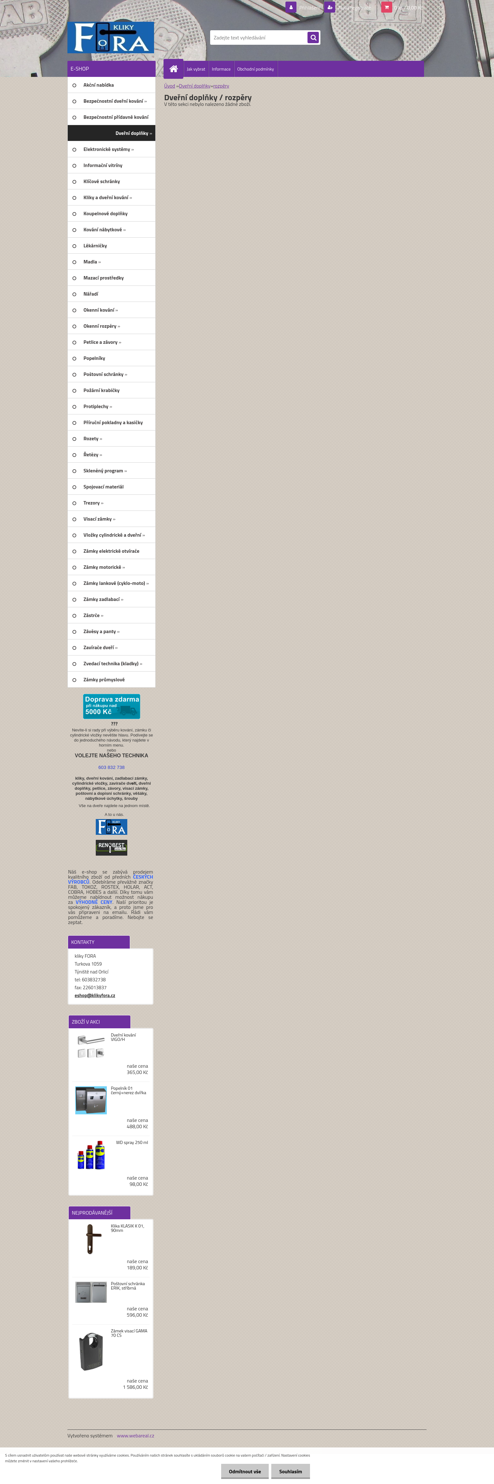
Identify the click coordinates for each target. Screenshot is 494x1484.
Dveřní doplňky (194, 86)
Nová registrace (354, 7)
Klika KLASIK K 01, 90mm (127, 1228)
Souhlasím (290, 1471)
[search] (313, 38)
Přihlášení (309, 7)
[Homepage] (176, 69)
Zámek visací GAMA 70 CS (129, 1333)
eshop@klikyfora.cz (95, 995)
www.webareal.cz (135, 1435)
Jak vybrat (196, 69)
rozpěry (221, 86)
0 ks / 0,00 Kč (408, 7)
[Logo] (110, 37)
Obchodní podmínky (255, 69)
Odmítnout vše (245, 1471)
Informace (221, 69)
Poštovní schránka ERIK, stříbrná (128, 1285)
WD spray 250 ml (132, 1142)
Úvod (169, 86)
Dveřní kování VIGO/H (123, 1037)
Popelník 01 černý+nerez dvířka (128, 1090)
